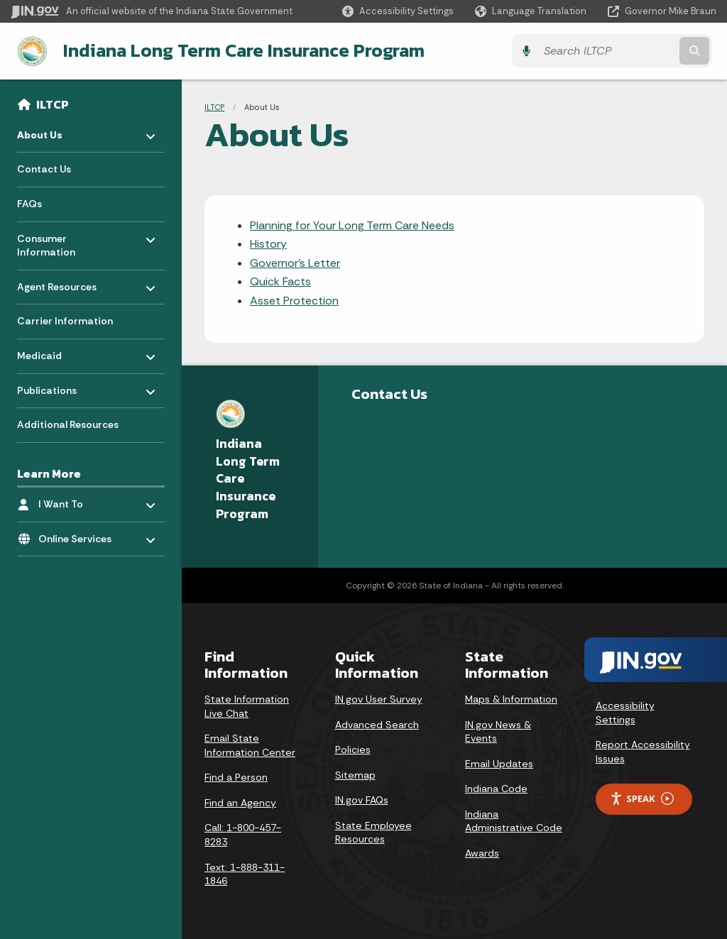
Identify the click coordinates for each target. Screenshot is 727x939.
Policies (353, 748)
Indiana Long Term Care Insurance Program (239, 50)
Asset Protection (294, 299)
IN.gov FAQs (361, 800)
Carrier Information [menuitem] (65, 320)
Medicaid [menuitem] (58, 351)
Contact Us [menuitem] (44, 168)
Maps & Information (511, 698)
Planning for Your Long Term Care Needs (352, 224)
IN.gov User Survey (378, 698)
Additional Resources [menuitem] (68, 423)
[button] (398, 11)
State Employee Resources (373, 831)
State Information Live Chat (246, 705)
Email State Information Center (249, 744)
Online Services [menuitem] (79, 534)
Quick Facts (280, 281)
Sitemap (355, 774)
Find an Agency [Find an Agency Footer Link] (240, 802)
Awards (482, 852)
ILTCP (52, 103)
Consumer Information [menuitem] (58, 241)
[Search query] (630, 51)
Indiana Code (496, 788)
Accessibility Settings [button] (625, 711)
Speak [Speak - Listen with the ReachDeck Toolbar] (642, 798)
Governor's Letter (295, 262)
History (268, 243)
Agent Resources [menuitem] (58, 282)
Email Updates (499, 763)
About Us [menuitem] (59, 130)
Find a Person (236, 777)
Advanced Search (377, 724)
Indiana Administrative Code (513, 820)
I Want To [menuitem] (79, 499)
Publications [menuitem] (58, 385)
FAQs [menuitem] (29, 203)
